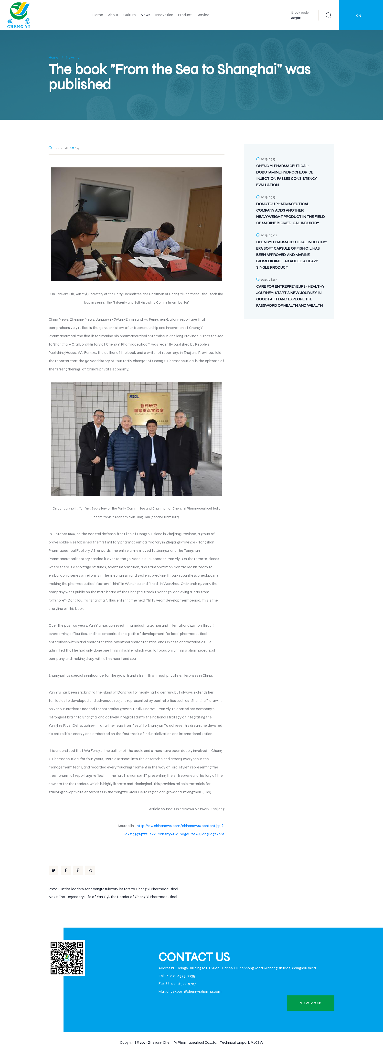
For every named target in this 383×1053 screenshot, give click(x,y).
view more (310, 1003)
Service (203, 14)
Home (98, 14)
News (145, 14)
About (113, 14)
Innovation (164, 14)
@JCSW (257, 1042)
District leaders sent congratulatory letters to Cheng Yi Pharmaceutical (118, 889)
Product (185, 14)
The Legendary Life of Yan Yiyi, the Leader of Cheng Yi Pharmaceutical (118, 896)
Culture (129, 14)
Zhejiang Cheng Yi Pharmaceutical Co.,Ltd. (182, 1042)
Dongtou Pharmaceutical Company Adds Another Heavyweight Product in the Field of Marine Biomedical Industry (290, 213)
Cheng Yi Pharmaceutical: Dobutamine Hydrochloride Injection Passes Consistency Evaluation (286, 175)
